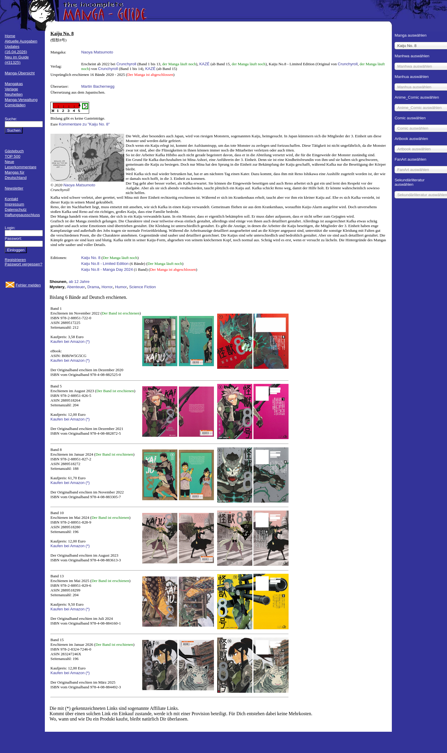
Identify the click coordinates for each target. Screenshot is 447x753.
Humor (121, 287)
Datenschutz (16, 209)
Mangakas (14, 84)
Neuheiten (14, 94)
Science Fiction (142, 287)
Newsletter (14, 188)
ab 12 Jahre (79, 281)
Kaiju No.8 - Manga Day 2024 (107, 269)
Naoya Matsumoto (97, 52)
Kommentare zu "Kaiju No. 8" (84, 124)
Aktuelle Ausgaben (21, 41)
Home (10, 36)
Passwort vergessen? (23, 264)
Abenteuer (76, 287)
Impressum (14, 204)
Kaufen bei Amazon (67, 341)
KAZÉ (204, 64)
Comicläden (15, 105)
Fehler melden (28, 285)
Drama (93, 287)
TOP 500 (12, 156)
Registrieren (15, 259)
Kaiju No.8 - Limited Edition (105, 263)
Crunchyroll (126, 64)
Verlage (11, 89)
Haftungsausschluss (22, 215)
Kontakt (11, 199)
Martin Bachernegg (97, 86)
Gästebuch (14, 151)
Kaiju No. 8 (90, 257)
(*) (88, 341)
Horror (107, 287)
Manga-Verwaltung (21, 99)
